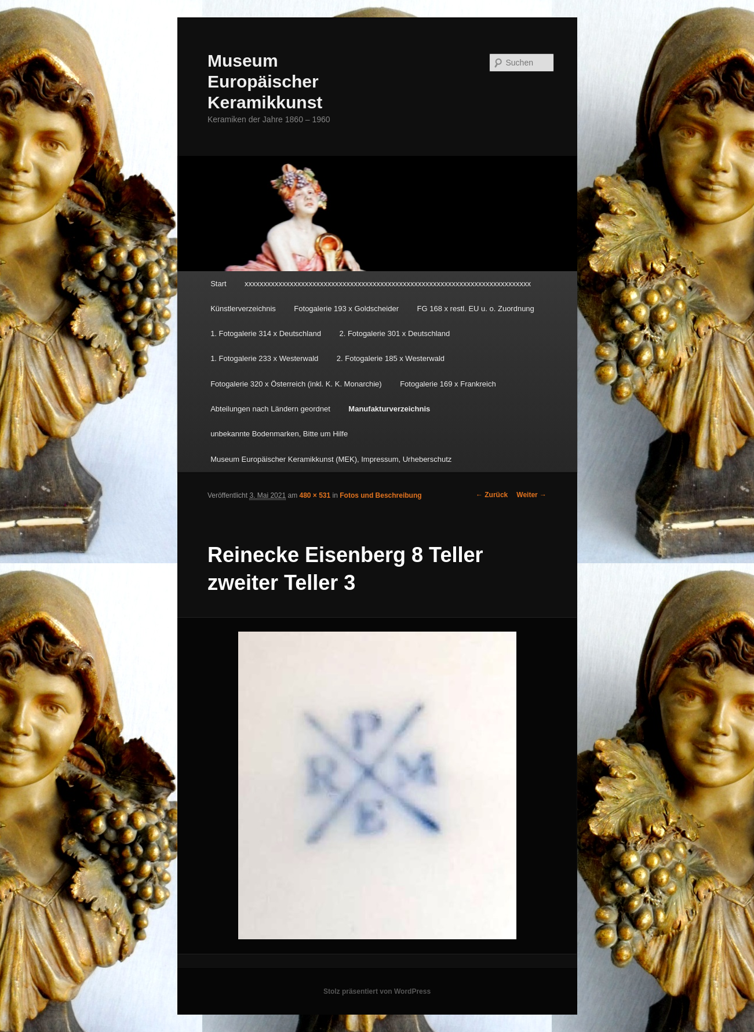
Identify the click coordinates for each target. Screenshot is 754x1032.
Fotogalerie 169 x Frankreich (448, 384)
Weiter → (531, 495)
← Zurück (492, 495)
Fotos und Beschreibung (380, 495)
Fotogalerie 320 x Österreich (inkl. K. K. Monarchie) (296, 384)
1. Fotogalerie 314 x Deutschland (265, 333)
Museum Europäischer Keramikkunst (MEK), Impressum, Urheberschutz (330, 459)
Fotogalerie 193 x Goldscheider (346, 308)
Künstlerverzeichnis (243, 308)
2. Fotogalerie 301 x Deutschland (394, 333)
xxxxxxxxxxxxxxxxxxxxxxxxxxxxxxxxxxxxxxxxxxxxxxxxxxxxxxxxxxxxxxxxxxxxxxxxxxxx (388, 283)
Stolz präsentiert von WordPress (377, 991)
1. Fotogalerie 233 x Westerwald (264, 358)
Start (218, 283)
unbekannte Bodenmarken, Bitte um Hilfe (279, 433)
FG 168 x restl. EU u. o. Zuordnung (475, 308)
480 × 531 (315, 495)
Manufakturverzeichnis (389, 408)
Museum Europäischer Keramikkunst (264, 81)
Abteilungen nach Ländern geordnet (270, 408)
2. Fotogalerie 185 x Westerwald (391, 358)
